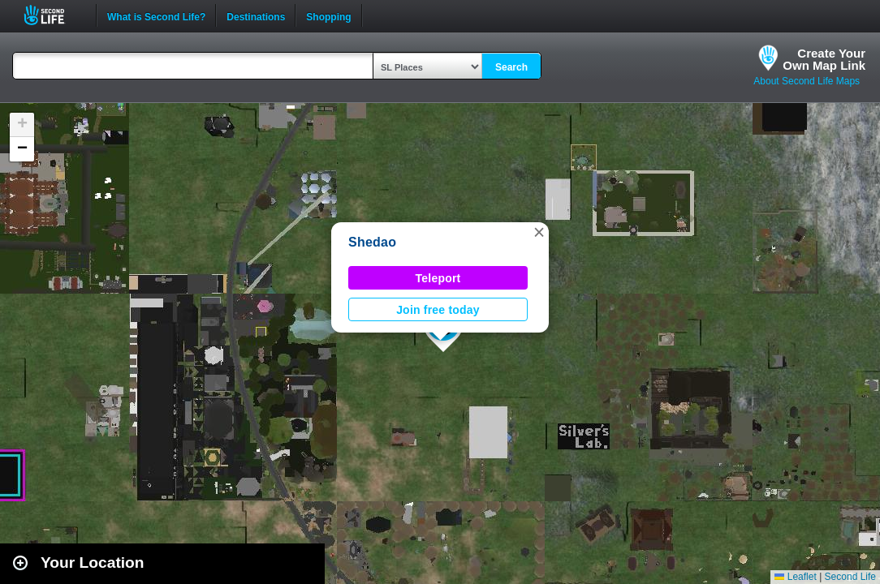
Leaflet (795, 576)
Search (511, 67)
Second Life (53, 15)
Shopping (328, 15)
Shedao (372, 242)
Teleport (438, 278)
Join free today (438, 309)
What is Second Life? (156, 15)
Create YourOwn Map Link (824, 59)
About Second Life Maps (806, 81)
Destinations (255, 15)
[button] (539, 232)
